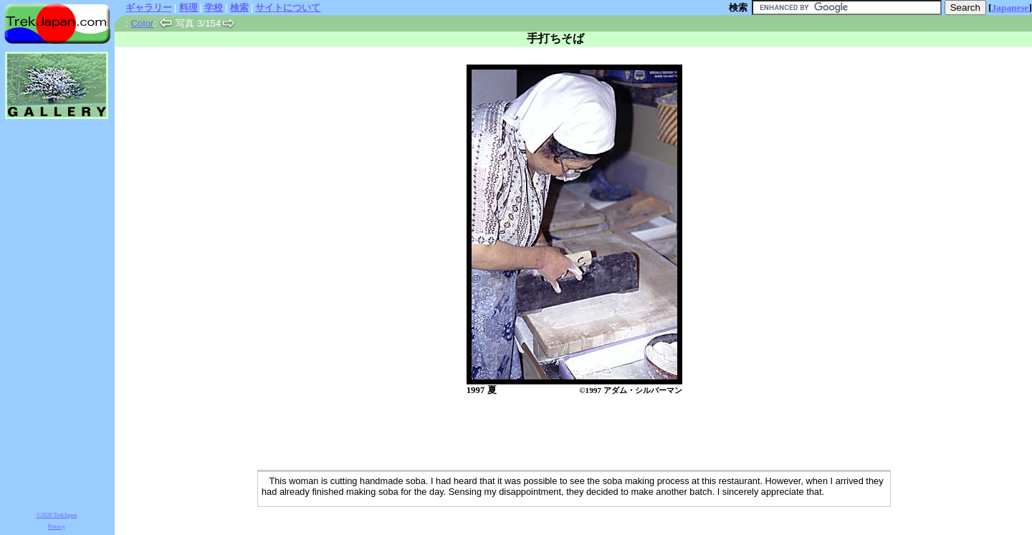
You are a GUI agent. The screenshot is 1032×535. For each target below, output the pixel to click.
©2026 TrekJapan (57, 515)
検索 (239, 7)
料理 (188, 7)
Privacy (56, 527)
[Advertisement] (559, 433)
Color (141, 23)
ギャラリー (148, 7)
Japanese (1010, 7)
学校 (213, 7)
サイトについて (287, 7)
